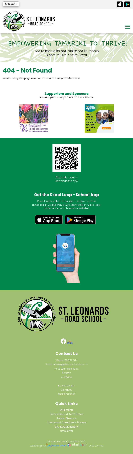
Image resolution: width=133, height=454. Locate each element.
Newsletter (66, 431)
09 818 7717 (71, 360)
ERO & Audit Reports (67, 426)
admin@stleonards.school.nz (70, 364)
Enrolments (66, 410)
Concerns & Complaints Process (66, 422)
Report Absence (66, 418)
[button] (11, 4)
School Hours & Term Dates (66, 414)
